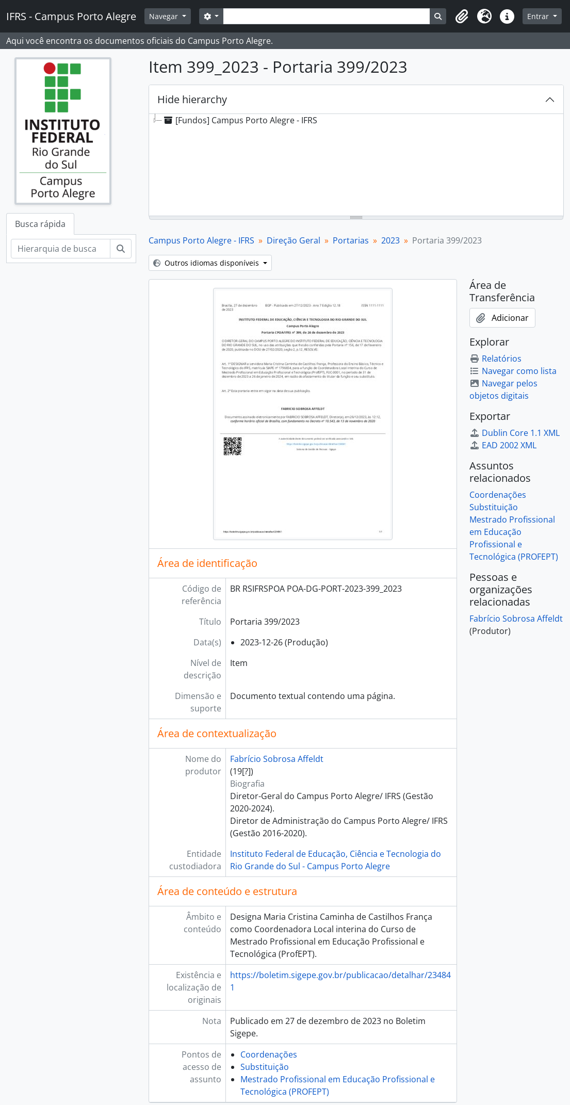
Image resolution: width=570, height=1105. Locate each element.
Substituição (264, 1066)
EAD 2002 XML (502, 445)
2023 (390, 240)
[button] (461, 16)
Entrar (539, 16)
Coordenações (268, 1054)
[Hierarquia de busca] (60, 248)
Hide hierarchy (192, 99)
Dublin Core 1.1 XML (514, 432)
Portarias (351, 240)
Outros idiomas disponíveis (207, 263)
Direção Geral (293, 240)
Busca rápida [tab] (40, 224)
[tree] (356, 165)
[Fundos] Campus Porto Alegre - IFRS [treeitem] (239, 120)
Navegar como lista (513, 371)
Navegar (164, 16)
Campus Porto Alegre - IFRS (201, 240)
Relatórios (495, 358)
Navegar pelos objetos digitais (503, 389)
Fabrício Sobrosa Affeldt (276, 759)
